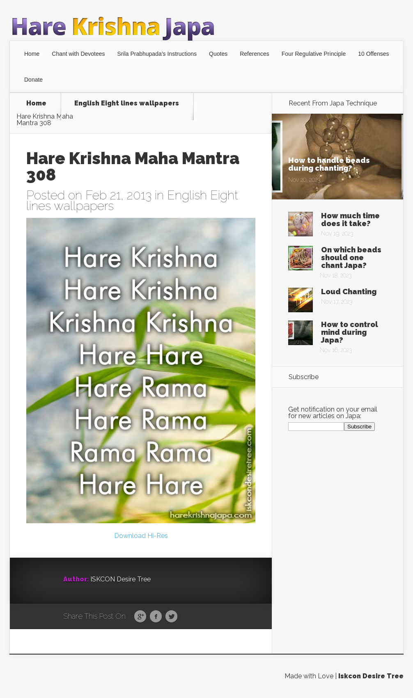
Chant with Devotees (78, 53)
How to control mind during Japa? (349, 332)
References (254, 53)
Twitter (171, 616)
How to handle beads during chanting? (329, 164)
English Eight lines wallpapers (126, 103)
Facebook (155, 616)
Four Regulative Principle (314, 53)
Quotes (218, 53)
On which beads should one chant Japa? (351, 257)
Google (140, 616)
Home (31, 53)
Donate (33, 79)
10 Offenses (373, 53)
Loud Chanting (348, 291)
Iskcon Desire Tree (371, 676)
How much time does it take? (350, 219)
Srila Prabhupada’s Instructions (157, 53)
